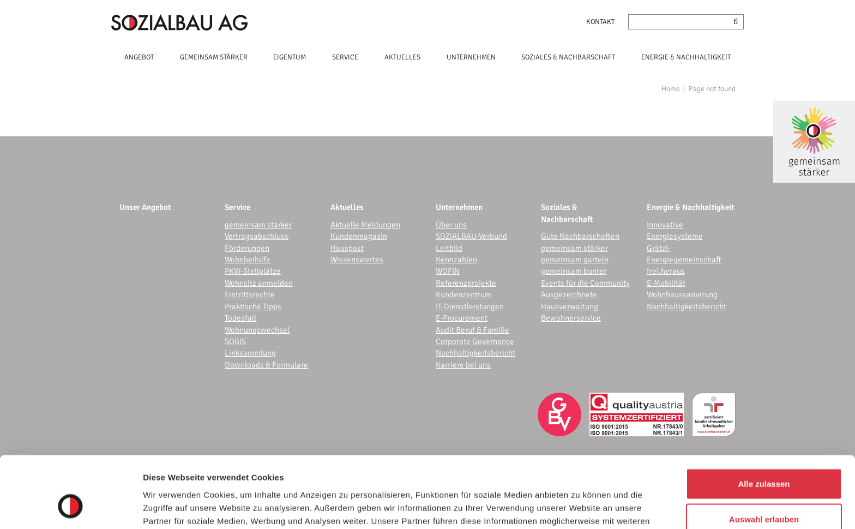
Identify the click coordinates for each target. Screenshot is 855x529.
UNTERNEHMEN (471, 57)
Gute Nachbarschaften (580, 236)
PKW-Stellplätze (253, 271)
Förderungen (247, 248)
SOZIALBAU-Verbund (471, 236)
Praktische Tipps (253, 306)
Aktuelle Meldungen (365, 225)
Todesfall (240, 318)
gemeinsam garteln (575, 259)
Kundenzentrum (463, 294)
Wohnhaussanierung (682, 294)
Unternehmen (459, 207)
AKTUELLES (402, 57)
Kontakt (600, 21)
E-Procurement (461, 318)
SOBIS (235, 341)
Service (237, 207)
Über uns (451, 225)
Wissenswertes (356, 259)
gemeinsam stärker (258, 225)
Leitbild (449, 248)
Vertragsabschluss (256, 236)
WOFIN (448, 271)
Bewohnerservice (571, 318)
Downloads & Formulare (266, 365)
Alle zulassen (764, 421)
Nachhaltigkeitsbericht (475, 353)
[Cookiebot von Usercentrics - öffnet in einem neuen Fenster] (70, 508)
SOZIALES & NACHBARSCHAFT (568, 57)
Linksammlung (250, 353)
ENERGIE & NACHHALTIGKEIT (686, 57)
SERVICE (345, 57)
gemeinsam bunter (573, 271)
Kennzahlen (456, 259)
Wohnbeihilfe (247, 259)
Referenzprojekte (466, 283)
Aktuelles (347, 207)
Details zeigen (579, 507)
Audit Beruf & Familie (472, 330)
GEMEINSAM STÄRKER (214, 57)
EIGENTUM (289, 57)
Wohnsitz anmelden (259, 283)
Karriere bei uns (463, 365)
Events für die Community (585, 283)
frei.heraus (666, 271)
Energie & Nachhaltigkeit (690, 207)
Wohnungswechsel (257, 330)
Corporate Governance (475, 341)
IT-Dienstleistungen (470, 306)
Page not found (712, 88)
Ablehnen (763, 493)
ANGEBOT (139, 57)
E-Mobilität (666, 283)
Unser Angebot (145, 207)
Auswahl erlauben (764, 457)
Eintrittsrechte (250, 294)
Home (670, 88)
